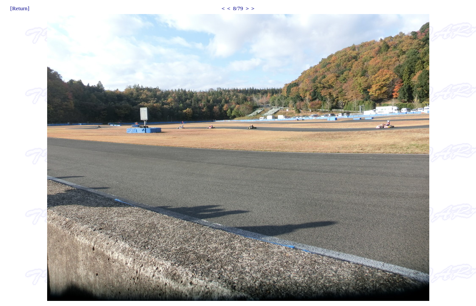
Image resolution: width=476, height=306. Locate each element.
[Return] (19, 8)
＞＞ (250, 8)
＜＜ (225, 8)
